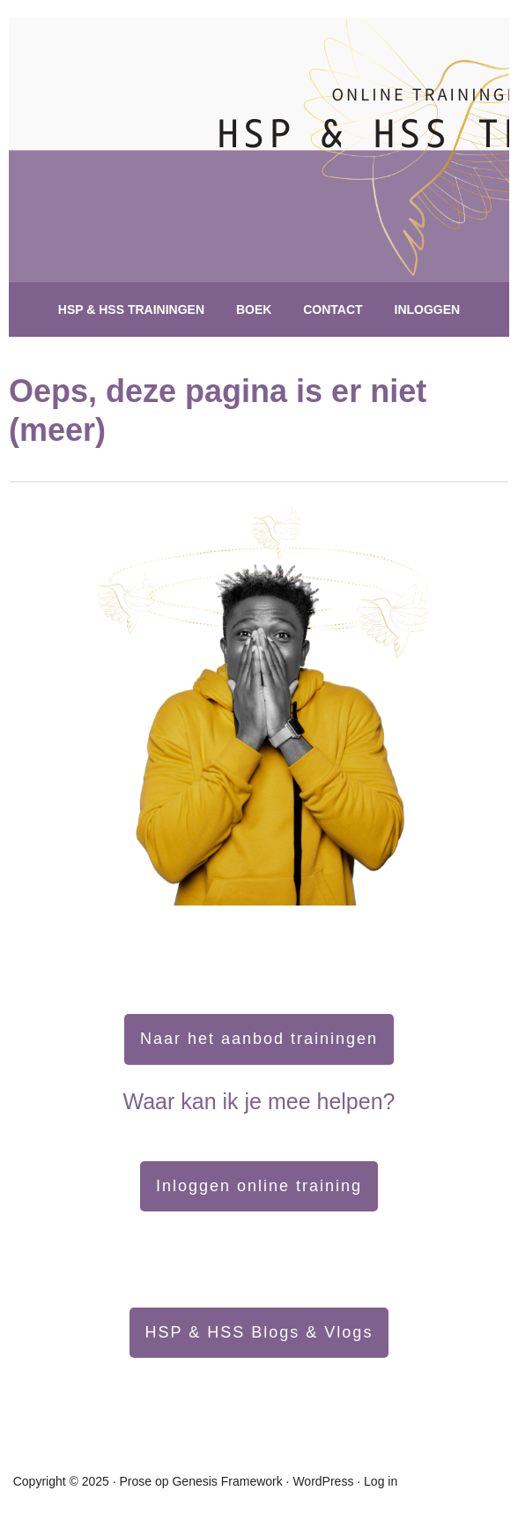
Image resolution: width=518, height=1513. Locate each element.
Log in (380, 1481)
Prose (136, 1481)
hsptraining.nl (224, 176)
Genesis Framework (227, 1481)
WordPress (322, 1481)
